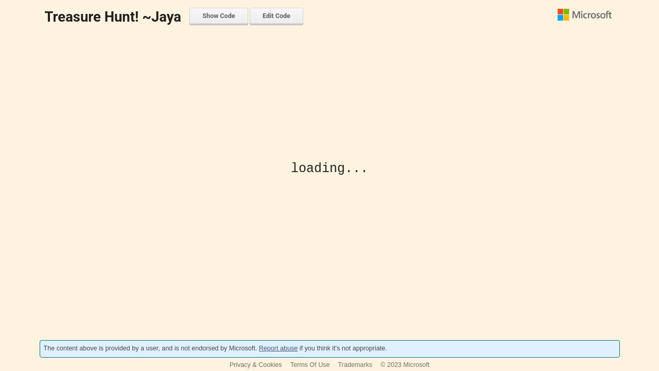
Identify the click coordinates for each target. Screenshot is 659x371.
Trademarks (355, 364)
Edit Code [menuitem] (276, 16)
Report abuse (278, 348)
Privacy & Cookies (256, 364)
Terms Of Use (310, 364)
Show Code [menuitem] (218, 16)
